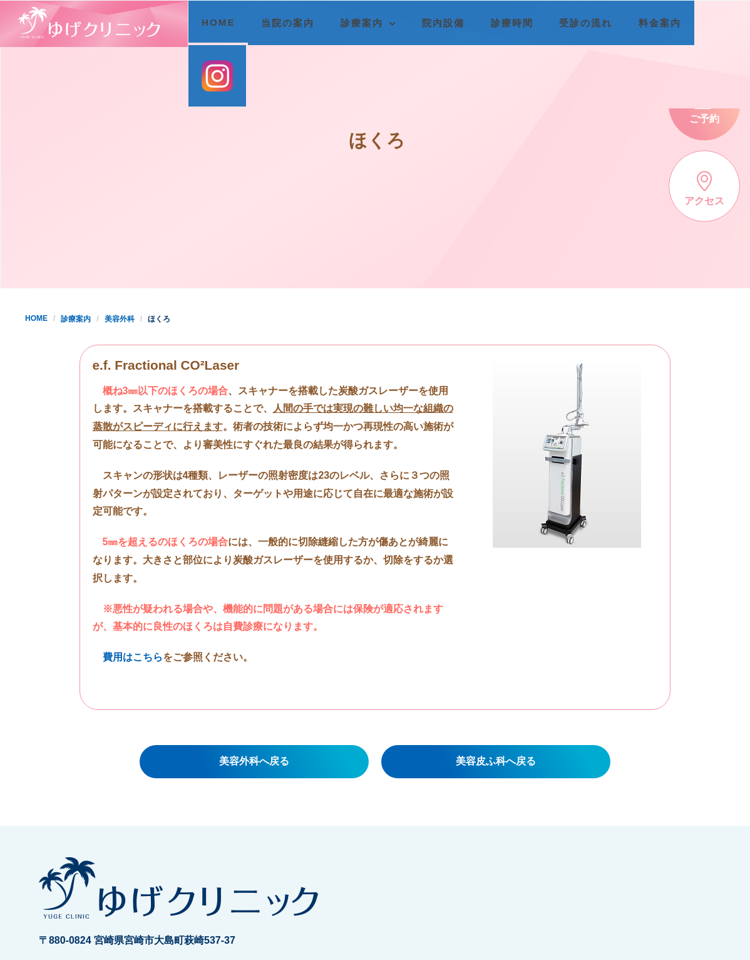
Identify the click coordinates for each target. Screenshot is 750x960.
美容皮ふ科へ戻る (496, 761)
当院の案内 (292, 23)
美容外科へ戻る (254, 761)
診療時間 (517, 23)
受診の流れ (591, 23)
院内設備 (449, 23)
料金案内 (665, 23)
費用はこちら (133, 657)
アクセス (704, 188)
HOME (223, 22)
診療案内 (367, 23)
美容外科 (120, 319)
